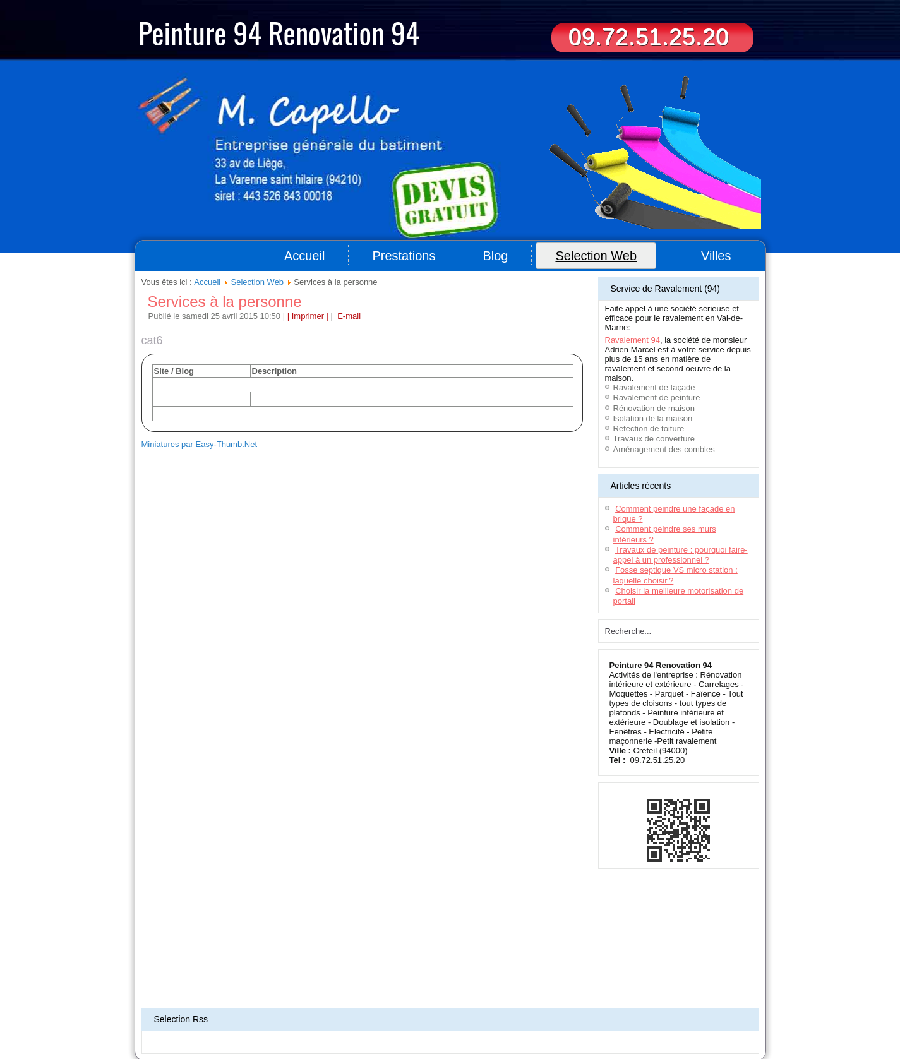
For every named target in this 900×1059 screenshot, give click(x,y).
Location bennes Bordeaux (441, 1003)
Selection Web (596, 256)
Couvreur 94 (155, 1003)
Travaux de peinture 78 (652, 1018)
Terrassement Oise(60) (171, 1010)
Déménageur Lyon (257, 1018)
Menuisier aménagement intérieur (538, 1003)
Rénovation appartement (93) (197, 1025)
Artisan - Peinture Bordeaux (675, 1010)
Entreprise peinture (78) (283, 1025)
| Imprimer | (307, 316)
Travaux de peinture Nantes (464, 1025)
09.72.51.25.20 (648, 37)
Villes (716, 256)
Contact (505, 983)
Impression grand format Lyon (500, 1010)
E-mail (348, 316)
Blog (495, 256)
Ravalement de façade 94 (589, 1010)
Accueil (304, 256)
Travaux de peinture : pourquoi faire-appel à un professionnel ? (680, 555)
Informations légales (456, 983)
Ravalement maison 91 (361, 1003)
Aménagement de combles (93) (564, 1018)
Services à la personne (225, 301)
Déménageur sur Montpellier (331, 1010)
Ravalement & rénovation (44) (466, 1018)
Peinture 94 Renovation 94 (278, 32)
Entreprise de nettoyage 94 (280, 1003)
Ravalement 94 (632, 340)
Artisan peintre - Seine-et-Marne (372, 1025)
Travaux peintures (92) (545, 1025)
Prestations (403, 256)
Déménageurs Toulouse (247, 1010)
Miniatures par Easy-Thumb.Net (199, 444)
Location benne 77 (705, 1003)
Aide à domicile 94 (206, 1003)
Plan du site (401, 983)
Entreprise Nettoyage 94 (326, 1018)
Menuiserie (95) (392, 1018)
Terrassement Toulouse (415, 1010)
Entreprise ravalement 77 (633, 1003)
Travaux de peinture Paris (624, 1025)
